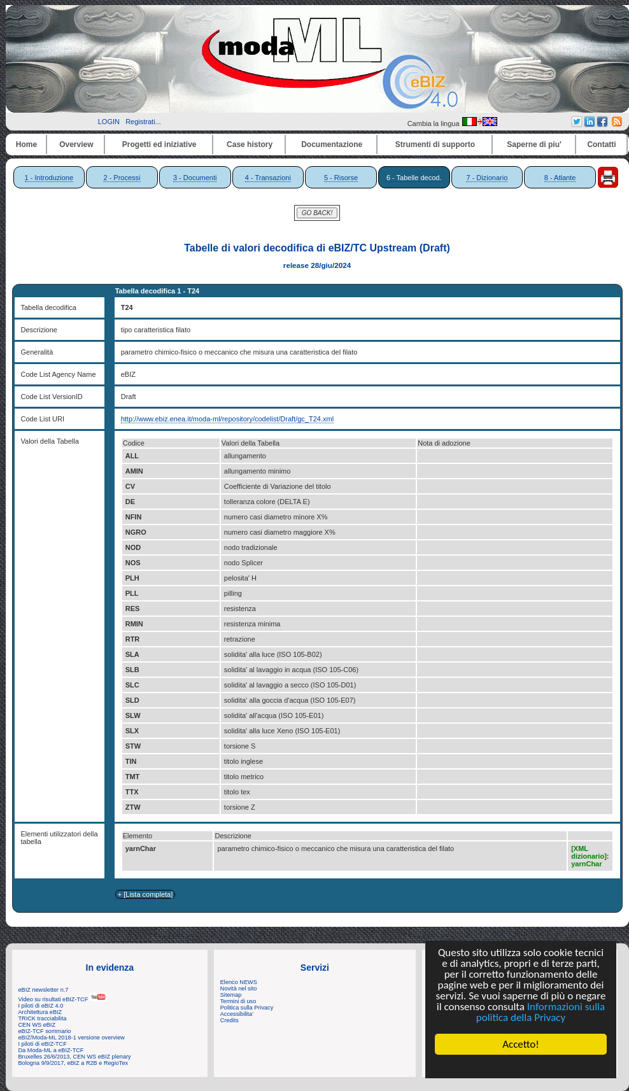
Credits (229, 1020)
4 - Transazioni (268, 177)
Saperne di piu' (534, 144)
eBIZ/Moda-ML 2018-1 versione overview (71, 1037)
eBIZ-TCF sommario (44, 1031)
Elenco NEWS (238, 982)
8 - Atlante (560, 177)
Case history (249, 144)
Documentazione (331, 144)
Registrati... (143, 121)
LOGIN (109, 121)
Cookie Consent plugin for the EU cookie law (521, 1066)
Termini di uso (238, 1001)
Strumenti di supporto (435, 144)
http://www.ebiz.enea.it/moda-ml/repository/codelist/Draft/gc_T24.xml (227, 419)
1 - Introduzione (49, 177)
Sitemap (231, 995)
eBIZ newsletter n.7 (43, 990)
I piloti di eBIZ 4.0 (41, 1006)
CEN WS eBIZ (37, 1025)
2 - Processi (121, 177)
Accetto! (520, 1044)
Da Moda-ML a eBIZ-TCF (51, 1050)
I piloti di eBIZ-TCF (42, 1044)
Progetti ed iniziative (159, 144)
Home (26, 144)
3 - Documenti (194, 177)
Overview (76, 144)
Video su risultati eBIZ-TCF (62, 999)
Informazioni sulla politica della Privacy (540, 1012)
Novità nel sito (238, 988)
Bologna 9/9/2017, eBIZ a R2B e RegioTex (73, 1063)
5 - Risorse (341, 177)
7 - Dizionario (486, 177)
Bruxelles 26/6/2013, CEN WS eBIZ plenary (74, 1056)
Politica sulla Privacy (246, 1007)
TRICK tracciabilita (42, 1018)
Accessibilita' (236, 1014)
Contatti (601, 144)
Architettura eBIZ (40, 1012)
